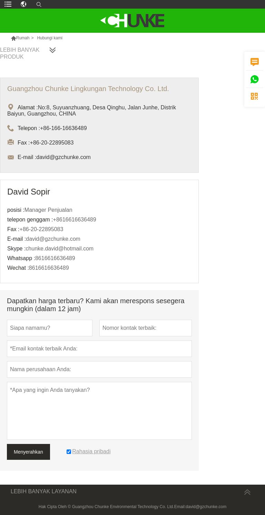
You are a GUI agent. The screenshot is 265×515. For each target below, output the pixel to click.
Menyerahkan (28, 452)
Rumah (23, 38)
